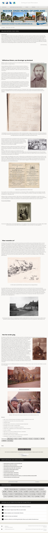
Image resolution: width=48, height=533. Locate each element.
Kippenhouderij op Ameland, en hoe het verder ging (13, 464)
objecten (35, 489)
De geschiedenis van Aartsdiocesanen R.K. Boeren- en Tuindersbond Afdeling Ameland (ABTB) (20, 476)
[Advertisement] (24, 53)
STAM (44, 494)
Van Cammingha (32, 494)
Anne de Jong (10, 441)
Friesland (26, 494)
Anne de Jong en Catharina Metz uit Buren (11, 470)
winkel (20, 439)
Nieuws (27, 7)
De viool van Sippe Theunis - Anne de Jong (11, 473)
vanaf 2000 (26, 492)
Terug (2, 446)
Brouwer (30, 439)
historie (16, 497)
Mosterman (25, 439)
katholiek (39, 494)
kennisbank (41, 489)
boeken (37, 492)
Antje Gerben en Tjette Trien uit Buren (10, 465)
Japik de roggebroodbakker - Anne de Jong (11, 474)
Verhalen (33, 7)
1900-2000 (4, 441)
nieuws (5, 497)
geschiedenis (11, 497)
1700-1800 (15, 492)
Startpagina (4, 7)
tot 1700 (20, 492)
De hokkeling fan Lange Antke (9, 471)
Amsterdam (36, 439)
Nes (33, 497)
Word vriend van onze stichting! (16, 7)
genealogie (37, 497)
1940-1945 (6, 489)
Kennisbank (30, 489)
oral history (5, 494)
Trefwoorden (3, 439)
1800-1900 (42, 439)
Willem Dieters (10, 439)
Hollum (42, 497)
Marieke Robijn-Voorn (14, 489)
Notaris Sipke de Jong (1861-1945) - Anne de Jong (12, 468)
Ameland (11, 494)
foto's (21, 497)
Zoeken (45, 3)
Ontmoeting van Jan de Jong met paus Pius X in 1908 (13, 467)
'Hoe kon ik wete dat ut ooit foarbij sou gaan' (11, 477)
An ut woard (43, 492)
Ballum (29, 497)
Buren (16, 439)
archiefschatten (23, 489)
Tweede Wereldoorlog (18, 494)
